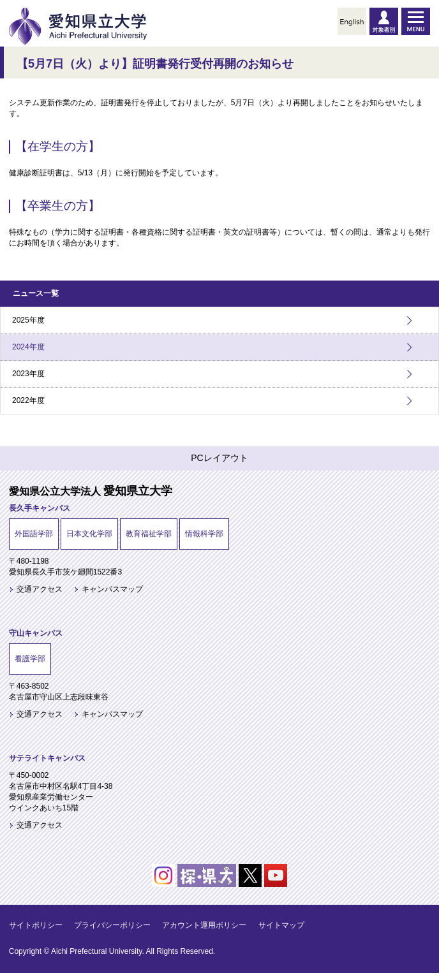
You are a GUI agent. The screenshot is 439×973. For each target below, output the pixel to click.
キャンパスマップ (112, 589)
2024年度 (28, 346)
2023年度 (28, 373)
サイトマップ (281, 925)
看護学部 (30, 658)
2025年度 (28, 320)
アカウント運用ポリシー (204, 925)
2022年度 (28, 400)
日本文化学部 (89, 533)
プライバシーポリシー (112, 925)
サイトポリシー (36, 925)
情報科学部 (204, 533)
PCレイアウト (219, 458)
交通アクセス (40, 589)
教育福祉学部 (149, 533)
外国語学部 (34, 533)
